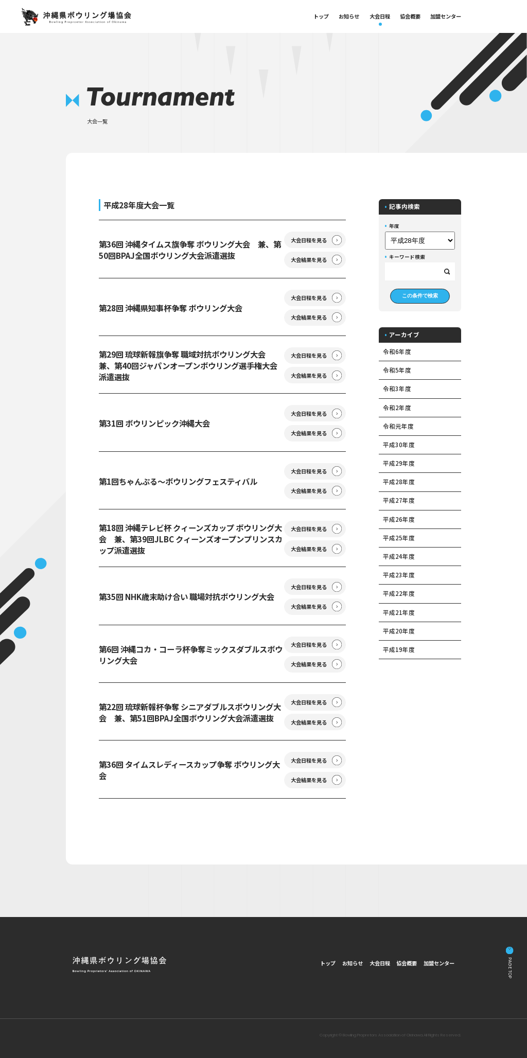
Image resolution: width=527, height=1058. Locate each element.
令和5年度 (397, 370)
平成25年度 (399, 538)
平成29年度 (399, 463)
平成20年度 (399, 631)
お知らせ (349, 16)
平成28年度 (399, 482)
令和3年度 (397, 388)
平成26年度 (399, 519)
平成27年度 (399, 500)
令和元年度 (398, 426)
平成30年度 (399, 444)
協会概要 (410, 16)
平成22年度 (399, 593)
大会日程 (380, 16)
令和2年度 (397, 407)
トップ (321, 16)
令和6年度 (397, 351)
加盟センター (445, 16)
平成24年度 (399, 556)
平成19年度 (399, 649)
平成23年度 (399, 575)
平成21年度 (399, 612)
